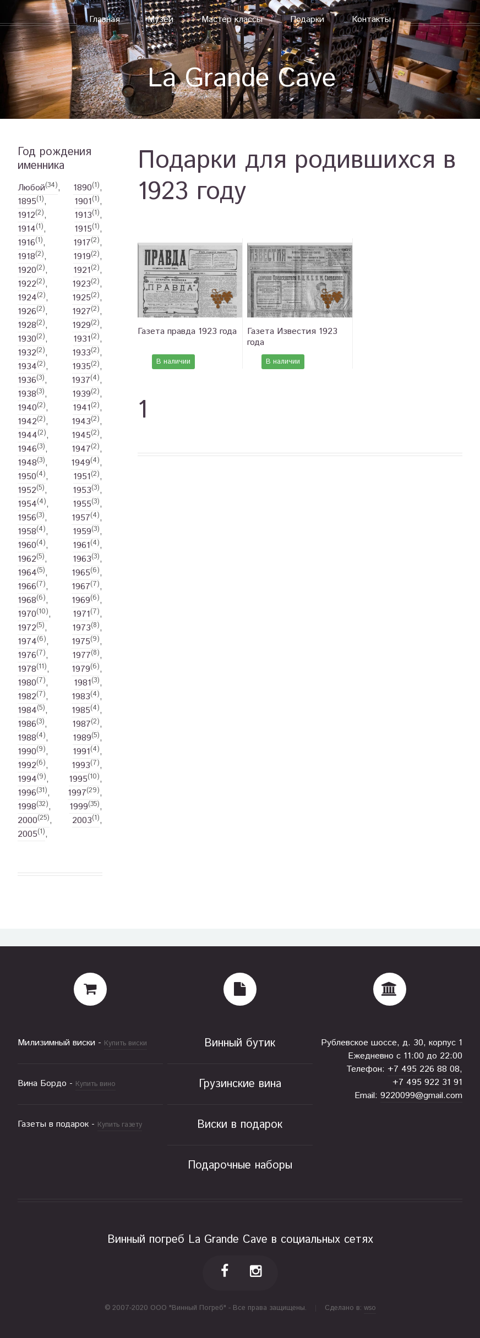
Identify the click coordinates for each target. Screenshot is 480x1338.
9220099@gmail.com (421, 1095)
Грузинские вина (240, 1084)
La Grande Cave (242, 79)
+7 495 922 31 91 (427, 1082)
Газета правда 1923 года (187, 331)
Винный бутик (239, 1043)
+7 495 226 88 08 (424, 1069)
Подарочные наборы (240, 1166)
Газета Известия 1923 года (292, 337)
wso (370, 1308)
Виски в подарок (239, 1125)
